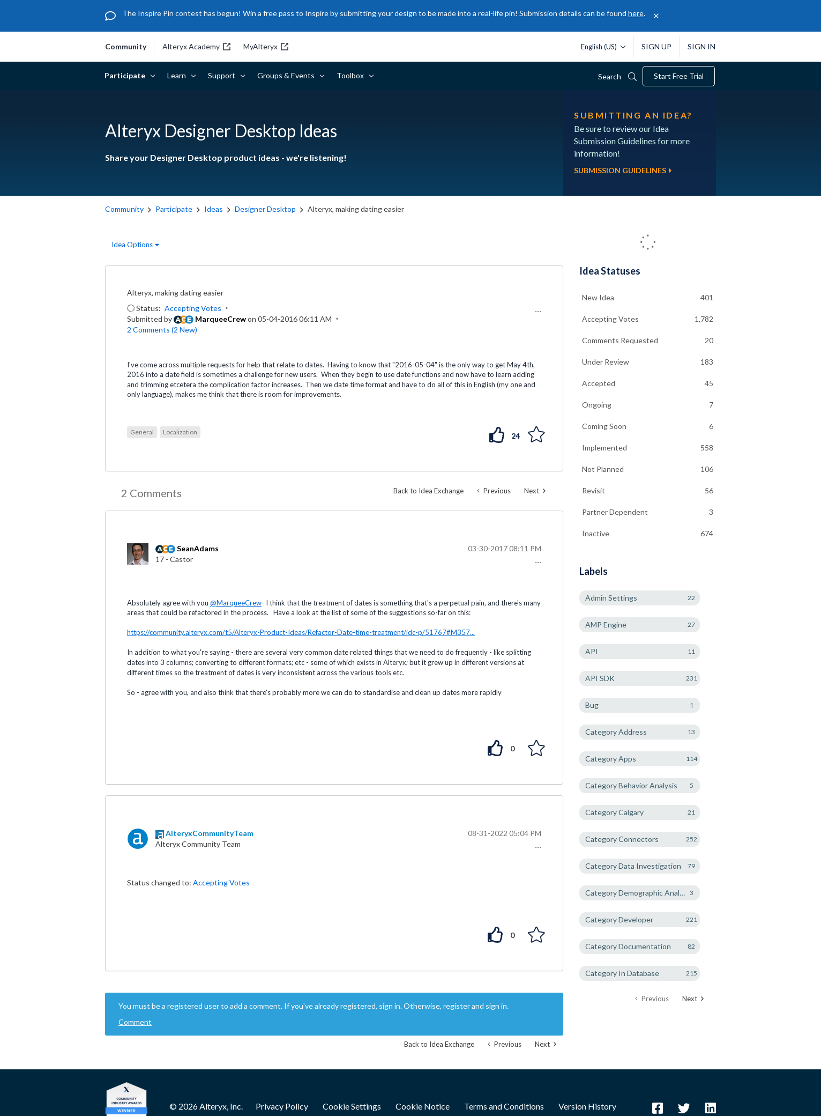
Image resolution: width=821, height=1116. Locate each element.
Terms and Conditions (504, 1106)
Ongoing (596, 404)
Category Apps (610, 758)
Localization (180, 432)
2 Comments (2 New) (162, 329)
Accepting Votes (193, 308)
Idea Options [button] (132, 244)
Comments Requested (620, 340)
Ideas (213, 208)
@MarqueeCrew (236, 602)
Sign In (701, 46)
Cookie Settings (352, 1106)
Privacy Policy (282, 1106)
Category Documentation (628, 946)
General (142, 432)
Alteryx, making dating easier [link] (356, 208)
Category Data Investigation (633, 865)
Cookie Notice (422, 1106)
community (125, 46)
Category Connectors (622, 839)
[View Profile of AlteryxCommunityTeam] (209, 833)
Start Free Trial (679, 75)
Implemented (604, 447)
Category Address (616, 731)
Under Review (605, 361)
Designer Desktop (265, 208)
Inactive (595, 533)
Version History (587, 1106)
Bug (592, 704)
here (636, 13)
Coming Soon (604, 426)
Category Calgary (614, 812)
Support (223, 75)
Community (124, 208)
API (591, 651)
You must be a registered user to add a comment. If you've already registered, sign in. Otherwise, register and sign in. (313, 1005)
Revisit (593, 490)
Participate (127, 75)
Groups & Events (287, 75)
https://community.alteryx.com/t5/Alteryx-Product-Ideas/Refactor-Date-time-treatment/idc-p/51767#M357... (301, 632)
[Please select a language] (600, 46)
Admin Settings (611, 597)
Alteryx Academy (196, 46)
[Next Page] (693, 999)
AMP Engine (605, 624)
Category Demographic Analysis (638, 892)
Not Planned (603, 469)
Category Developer (619, 919)
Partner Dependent (615, 511)
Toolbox (352, 75)
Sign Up (656, 46)
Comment (135, 1021)
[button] (536, 311)
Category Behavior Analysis (631, 785)
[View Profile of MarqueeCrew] (220, 318)
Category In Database (622, 973)
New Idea (598, 297)
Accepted (598, 383)
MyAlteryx (265, 46)
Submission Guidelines (622, 170)
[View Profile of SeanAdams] (198, 548)
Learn (178, 75)
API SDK (600, 678)
